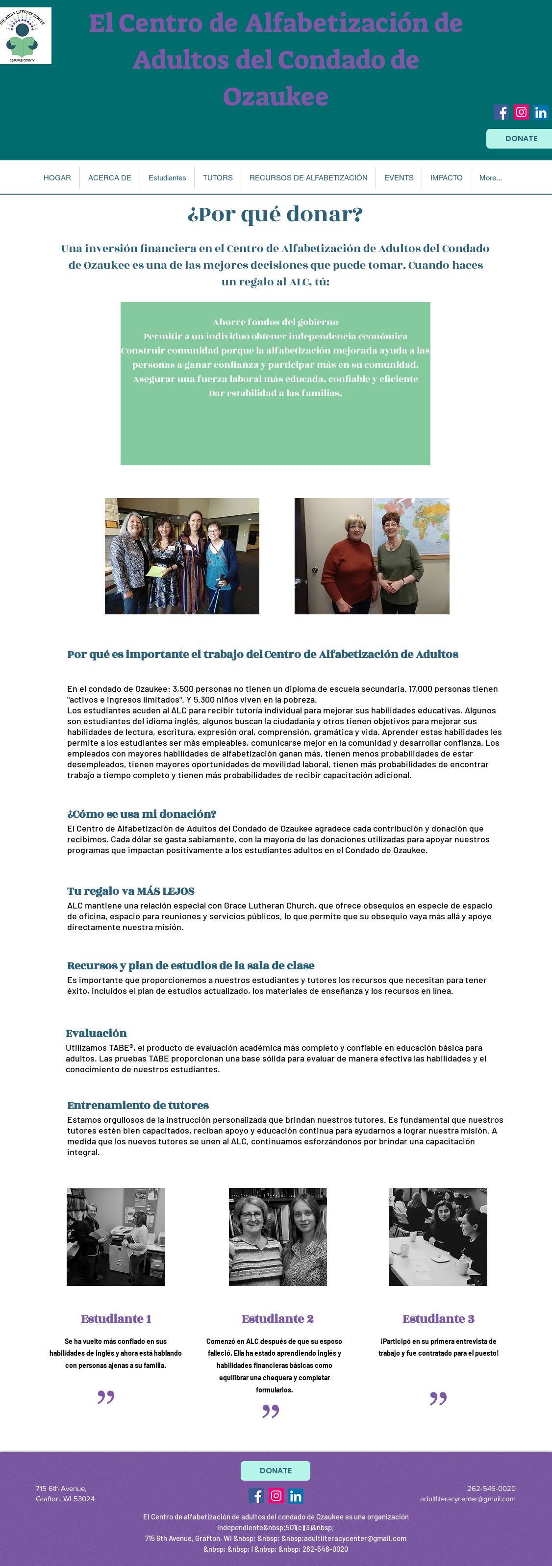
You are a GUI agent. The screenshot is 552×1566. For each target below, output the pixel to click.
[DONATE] (275, 1471)
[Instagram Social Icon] (521, 112)
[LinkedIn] (541, 112)
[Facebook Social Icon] (501, 112)
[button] (109, 178)
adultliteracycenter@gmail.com (468, 1498)
